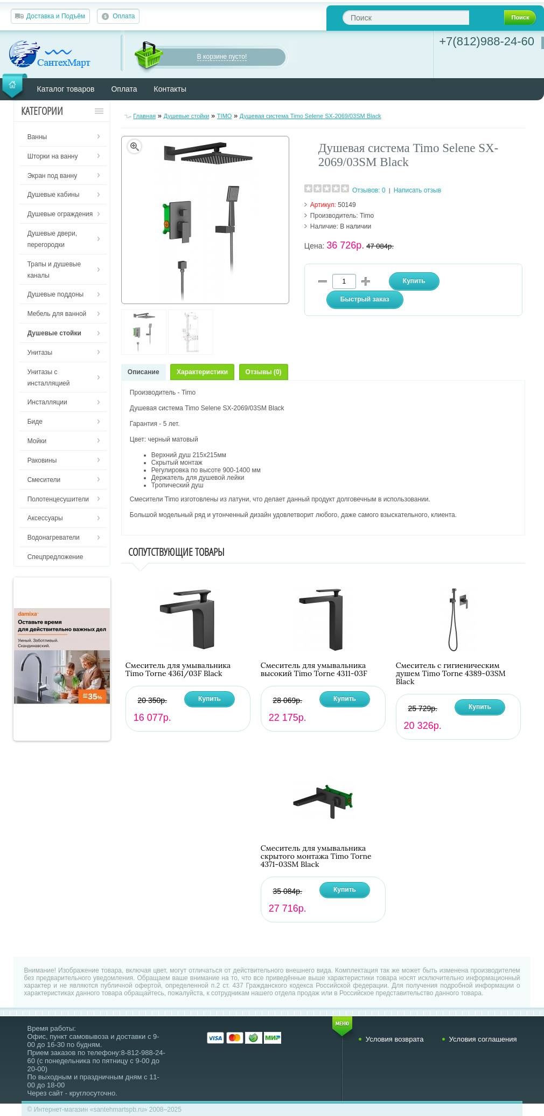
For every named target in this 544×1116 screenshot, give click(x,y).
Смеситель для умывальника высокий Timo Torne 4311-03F (314, 670)
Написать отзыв (417, 190)
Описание (143, 372)
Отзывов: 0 (369, 190)
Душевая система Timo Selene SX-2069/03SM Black (310, 116)
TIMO (224, 116)
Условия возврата (395, 1039)
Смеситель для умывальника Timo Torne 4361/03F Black (178, 670)
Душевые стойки (187, 116)
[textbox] (406, 17)
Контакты (170, 89)
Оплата (124, 16)
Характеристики (202, 372)
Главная (144, 116)
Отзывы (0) (264, 372)
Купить (209, 698)
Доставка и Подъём (55, 16)
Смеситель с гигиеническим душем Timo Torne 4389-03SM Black (451, 674)
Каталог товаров (66, 89)
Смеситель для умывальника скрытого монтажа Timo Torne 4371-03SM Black (316, 856)
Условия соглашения (483, 1039)
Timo (367, 215)
